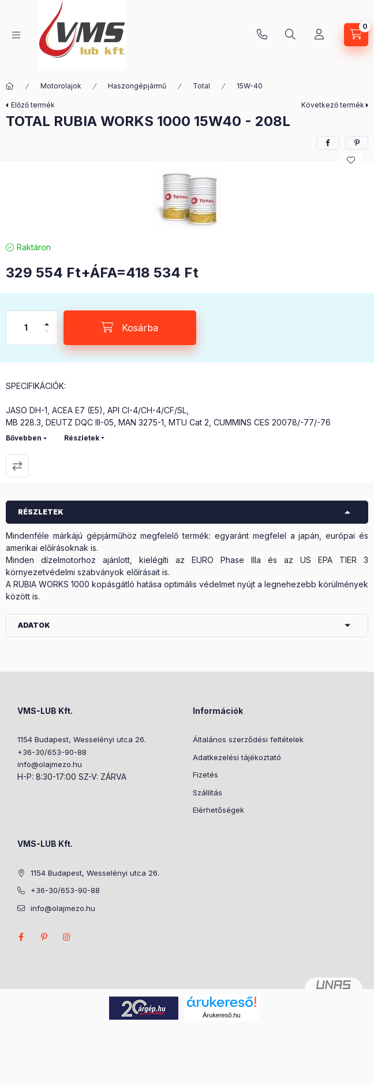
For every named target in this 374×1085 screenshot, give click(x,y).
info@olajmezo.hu (49, 764)
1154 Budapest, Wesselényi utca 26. (81, 739)
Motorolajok (60, 86)
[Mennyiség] (26, 328)
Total (201, 86)
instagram (66, 937)
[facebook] (327, 143)
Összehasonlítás (17, 465)
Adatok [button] (34, 625)
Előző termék (33, 105)
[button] (187, 198)
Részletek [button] (40, 512)
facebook (20, 937)
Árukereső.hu (221, 1015)
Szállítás (207, 792)
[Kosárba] (129, 327)
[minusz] (46, 336)
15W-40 (250, 86)
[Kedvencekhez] (350, 160)
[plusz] (46, 319)
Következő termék (332, 105)
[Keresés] (290, 34)
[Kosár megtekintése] (356, 34)
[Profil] (319, 34)
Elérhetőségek (218, 809)
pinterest (43, 937)
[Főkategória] (10, 86)
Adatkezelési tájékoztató (237, 757)
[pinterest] (356, 143)
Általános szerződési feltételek (248, 739)
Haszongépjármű (137, 86)
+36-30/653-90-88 (262, 35)
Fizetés (205, 774)
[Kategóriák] (16, 35)
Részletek (81, 438)
